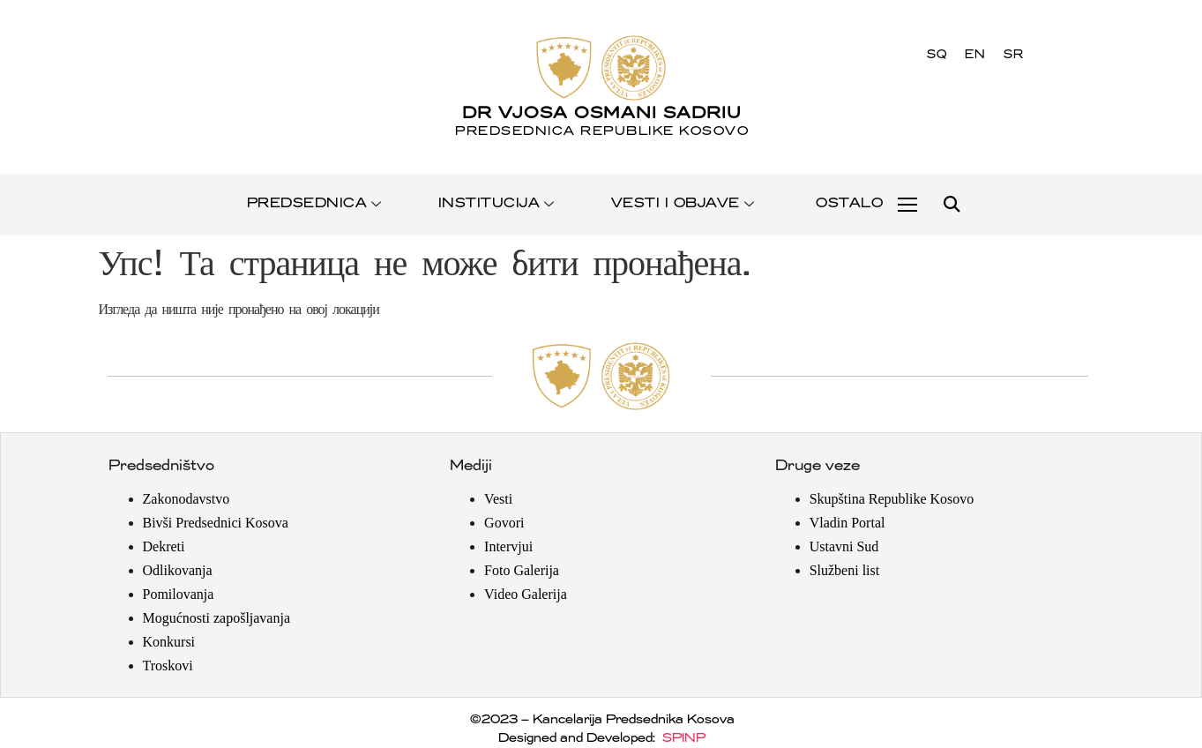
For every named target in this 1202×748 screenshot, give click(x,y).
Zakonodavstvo (186, 498)
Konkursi (169, 641)
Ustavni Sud (844, 546)
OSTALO (848, 203)
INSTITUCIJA (497, 203)
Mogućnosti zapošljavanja (217, 617)
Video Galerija (525, 594)
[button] (951, 205)
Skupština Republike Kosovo (892, 498)
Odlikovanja (178, 570)
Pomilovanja (178, 594)
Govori (504, 522)
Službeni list (845, 570)
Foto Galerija (521, 570)
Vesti (498, 498)
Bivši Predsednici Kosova (215, 522)
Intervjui (508, 546)
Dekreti (164, 546)
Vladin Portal (847, 522)
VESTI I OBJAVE (684, 203)
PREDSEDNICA (315, 203)
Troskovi (168, 665)
